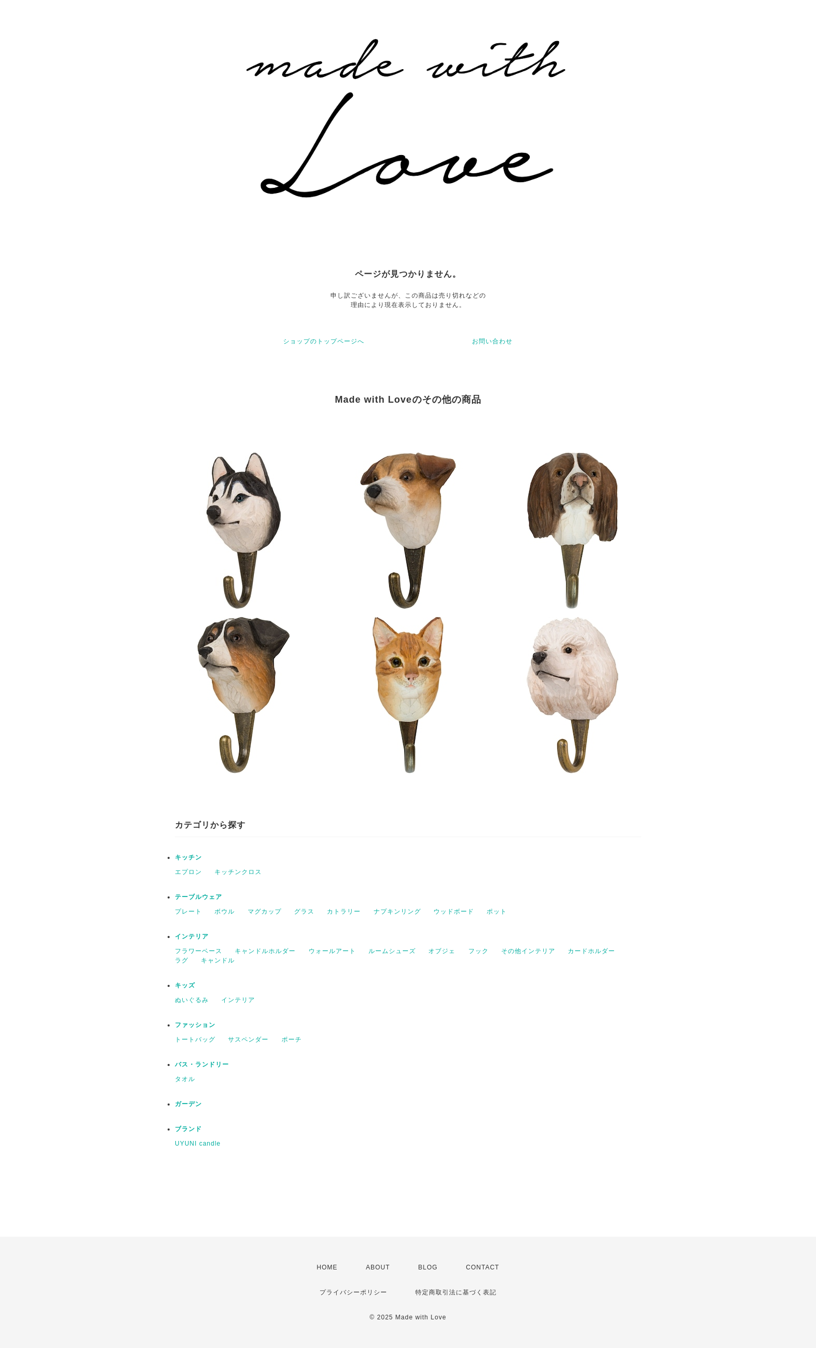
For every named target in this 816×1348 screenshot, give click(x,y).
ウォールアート (332, 951)
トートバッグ (195, 1039)
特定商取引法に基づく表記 (455, 1292)
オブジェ (441, 951)
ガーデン (188, 1104)
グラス (304, 911)
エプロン (188, 872)
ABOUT (378, 1267)
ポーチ (292, 1039)
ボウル (224, 911)
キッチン (188, 857)
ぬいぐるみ (192, 1000)
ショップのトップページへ (323, 341)
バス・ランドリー (202, 1064)
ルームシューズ (392, 951)
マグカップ (265, 911)
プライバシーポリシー (353, 1292)
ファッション (195, 1025)
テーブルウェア (198, 897)
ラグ (181, 960)
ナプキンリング (397, 911)
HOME (327, 1267)
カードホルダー (591, 951)
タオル (185, 1079)
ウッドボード (454, 911)
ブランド (188, 1129)
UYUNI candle (198, 1143)
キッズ (185, 985)
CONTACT (482, 1267)
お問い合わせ (492, 341)
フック (478, 951)
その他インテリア (528, 951)
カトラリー (344, 911)
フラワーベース (198, 951)
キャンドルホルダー (265, 951)
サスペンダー (248, 1039)
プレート (188, 911)
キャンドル (218, 960)
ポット (497, 911)
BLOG (428, 1267)
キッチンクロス (238, 872)
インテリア (192, 936)
